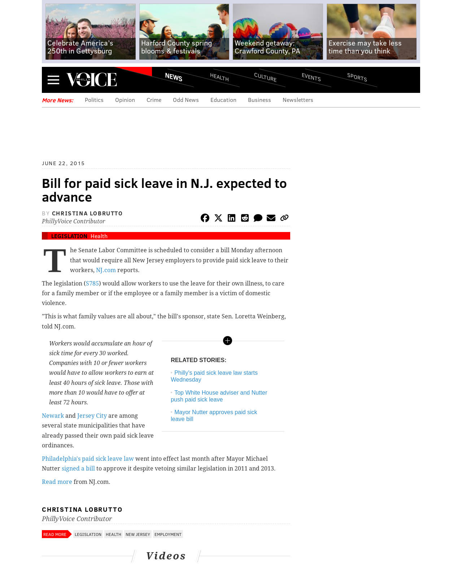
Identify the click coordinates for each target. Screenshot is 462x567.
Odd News (186, 99)
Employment (168, 534)
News (173, 76)
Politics (94, 99)
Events (311, 77)
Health (219, 77)
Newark (53, 415)
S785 (92, 283)
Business (259, 99)
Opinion (125, 99)
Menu (53, 79)
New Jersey (138, 534)
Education (223, 99)
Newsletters (298, 99)
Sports (357, 77)
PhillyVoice (91, 79)
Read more (57, 481)
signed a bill (78, 468)
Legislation (69, 236)
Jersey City (92, 415)
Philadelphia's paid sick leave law (88, 458)
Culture (265, 76)
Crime (154, 99)
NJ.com (106, 270)
